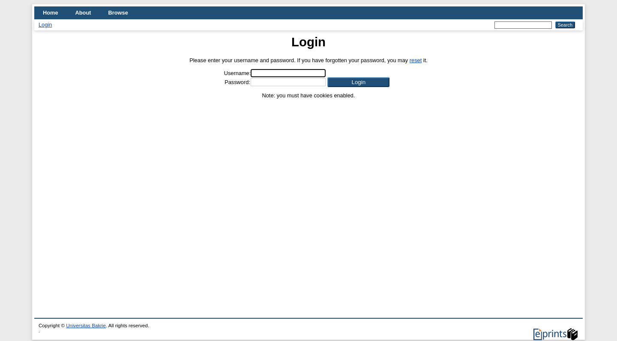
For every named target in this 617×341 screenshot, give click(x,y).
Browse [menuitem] (118, 12)
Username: (237, 73)
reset (416, 60)
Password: (237, 82)
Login (45, 24)
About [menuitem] (83, 12)
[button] (358, 82)
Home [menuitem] (50, 12)
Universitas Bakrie (86, 325)
